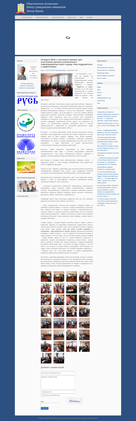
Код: (42, 401)
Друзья (99, 95)
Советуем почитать (58, 17)
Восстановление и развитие (105, 67)
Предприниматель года (104, 98)
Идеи (81, 17)
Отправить (44, 408)
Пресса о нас (72, 17)
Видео (99, 87)
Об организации (27, 17)
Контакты (90, 17)
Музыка (99, 92)
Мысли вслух (101, 100)
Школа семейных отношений (105, 75)
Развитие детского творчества (106, 70)
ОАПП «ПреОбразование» (58, 70)
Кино (98, 103)
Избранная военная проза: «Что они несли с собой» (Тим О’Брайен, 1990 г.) (108, 125)
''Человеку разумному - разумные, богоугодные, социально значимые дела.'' (27, 86)
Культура (100, 65)
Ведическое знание (103, 73)
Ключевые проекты (42, 17)
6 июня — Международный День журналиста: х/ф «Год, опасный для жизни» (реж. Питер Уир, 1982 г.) (107, 132)
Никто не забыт (101, 78)
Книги (99, 90)
